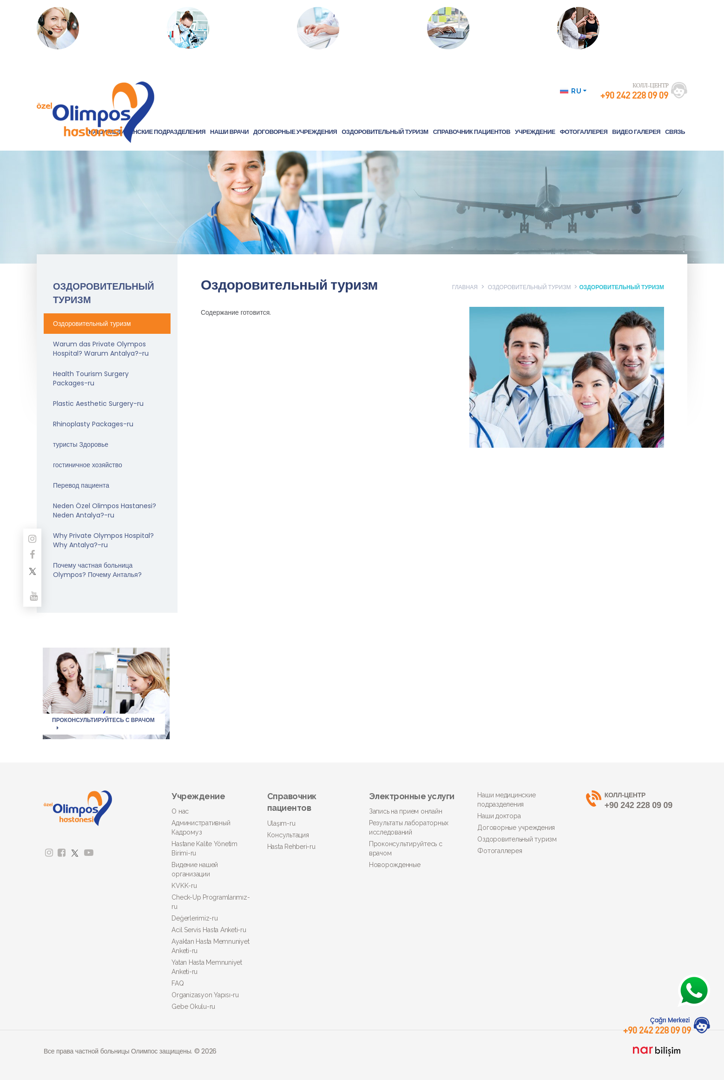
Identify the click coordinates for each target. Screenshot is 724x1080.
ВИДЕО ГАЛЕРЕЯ (636, 131)
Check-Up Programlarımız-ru (210, 902)
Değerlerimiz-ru (194, 918)
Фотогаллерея (499, 851)
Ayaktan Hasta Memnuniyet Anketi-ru (210, 946)
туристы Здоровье (80, 444)
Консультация (288, 835)
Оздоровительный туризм (92, 323)
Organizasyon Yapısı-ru (205, 995)
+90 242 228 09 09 (633, 800)
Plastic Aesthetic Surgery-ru (98, 403)
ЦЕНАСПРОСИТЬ (472, 28)
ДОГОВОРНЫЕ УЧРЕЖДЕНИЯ (295, 131)
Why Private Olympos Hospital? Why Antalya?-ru (103, 540)
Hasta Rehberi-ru (291, 846)
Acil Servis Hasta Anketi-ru (208, 930)
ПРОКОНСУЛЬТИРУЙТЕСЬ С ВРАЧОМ (362, 28)
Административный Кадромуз (200, 827)
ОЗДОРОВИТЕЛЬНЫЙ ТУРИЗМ (385, 131)
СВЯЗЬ (675, 131)
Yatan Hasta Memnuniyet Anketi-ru (206, 967)
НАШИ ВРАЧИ (229, 131)
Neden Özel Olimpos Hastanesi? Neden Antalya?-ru (104, 510)
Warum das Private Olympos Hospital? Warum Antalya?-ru (101, 348)
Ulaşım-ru (281, 823)
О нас (180, 811)
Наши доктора (498, 816)
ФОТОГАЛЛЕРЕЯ (584, 131)
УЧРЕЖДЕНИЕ (535, 131)
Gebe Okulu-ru (193, 1006)
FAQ (177, 983)
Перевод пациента (81, 485)
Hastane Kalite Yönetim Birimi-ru (204, 848)
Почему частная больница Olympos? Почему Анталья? (97, 570)
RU (573, 91)
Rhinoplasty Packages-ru (93, 424)
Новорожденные (395, 864)
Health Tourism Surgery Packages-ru (91, 378)
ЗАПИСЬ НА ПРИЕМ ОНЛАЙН (89, 28)
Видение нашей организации (194, 869)
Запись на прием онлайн (405, 811)
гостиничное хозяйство (87, 465)
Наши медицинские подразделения (506, 799)
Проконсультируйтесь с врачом (405, 848)
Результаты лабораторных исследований (408, 827)
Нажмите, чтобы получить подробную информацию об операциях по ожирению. (617, 37)
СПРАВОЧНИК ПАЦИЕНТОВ (471, 131)
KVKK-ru (184, 885)
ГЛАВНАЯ (465, 287)
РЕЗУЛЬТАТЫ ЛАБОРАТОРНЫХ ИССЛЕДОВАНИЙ (220, 28)
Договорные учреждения (516, 827)
